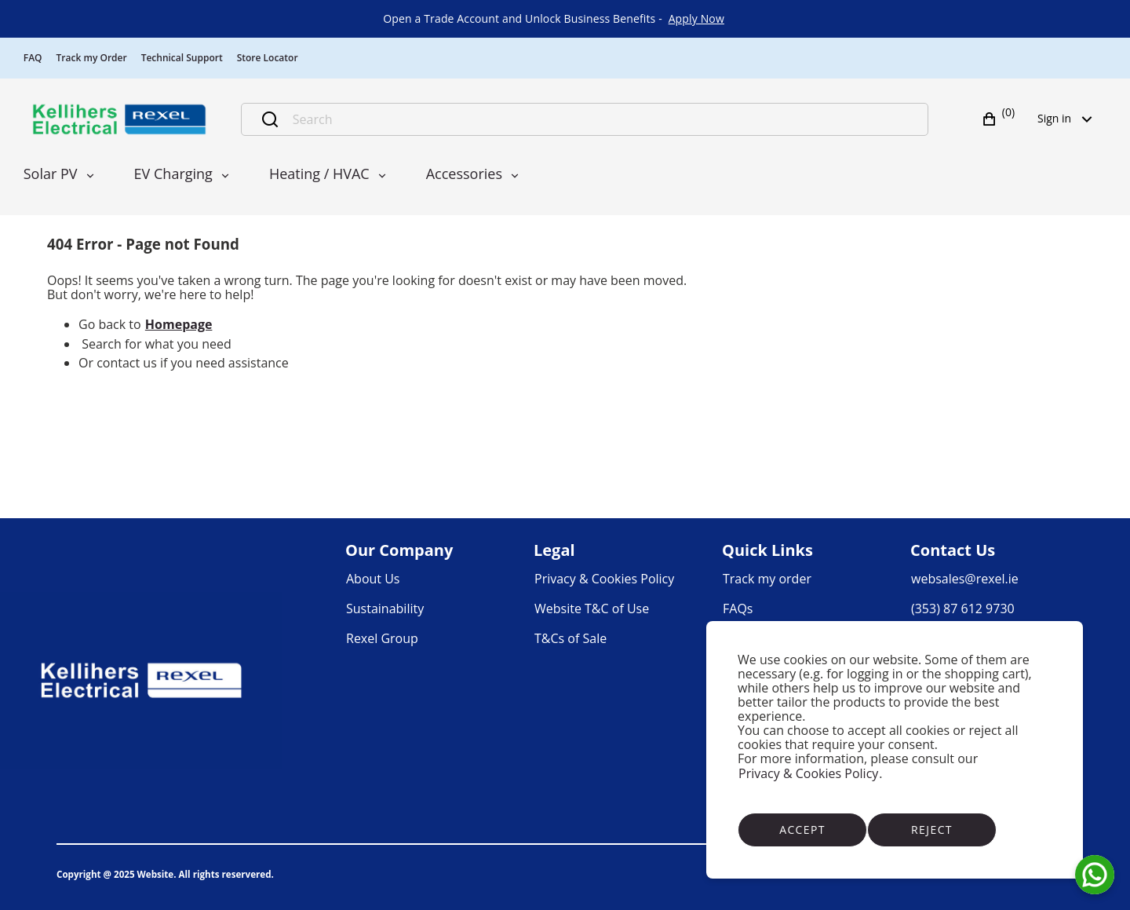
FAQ (33, 57)
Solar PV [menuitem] (51, 173)
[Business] (119, 119)
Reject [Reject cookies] (932, 829)
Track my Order (91, 57)
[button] (1000, 119)
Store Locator (267, 57)
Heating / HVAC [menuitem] (319, 173)
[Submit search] (270, 119)
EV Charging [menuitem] (173, 173)
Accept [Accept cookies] (802, 829)
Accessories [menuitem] (464, 173)
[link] (696, 19)
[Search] (601, 119)
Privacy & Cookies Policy (808, 773)
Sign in (1070, 118)
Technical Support (182, 57)
